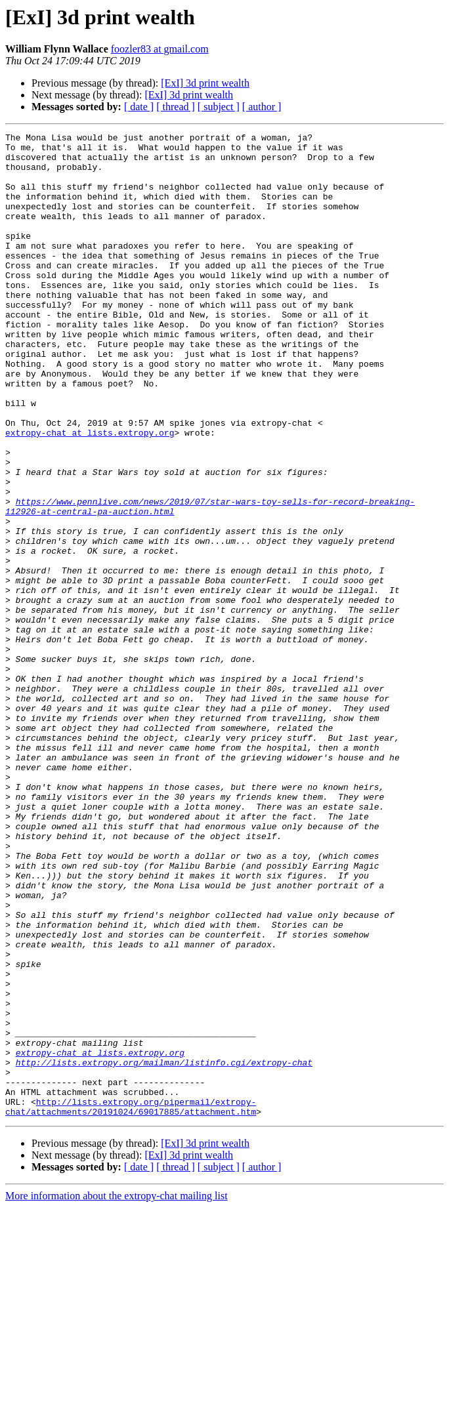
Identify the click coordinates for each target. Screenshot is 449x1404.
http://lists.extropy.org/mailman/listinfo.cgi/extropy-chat (164, 1249)
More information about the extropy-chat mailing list (116, 1392)
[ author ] (262, 106)
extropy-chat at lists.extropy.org (89, 493)
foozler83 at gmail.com (160, 48)
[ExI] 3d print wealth (205, 83)
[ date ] (139, 106)
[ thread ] (175, 106)
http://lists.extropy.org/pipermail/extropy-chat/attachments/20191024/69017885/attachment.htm (130, 1302)
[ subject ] (219, 106)
